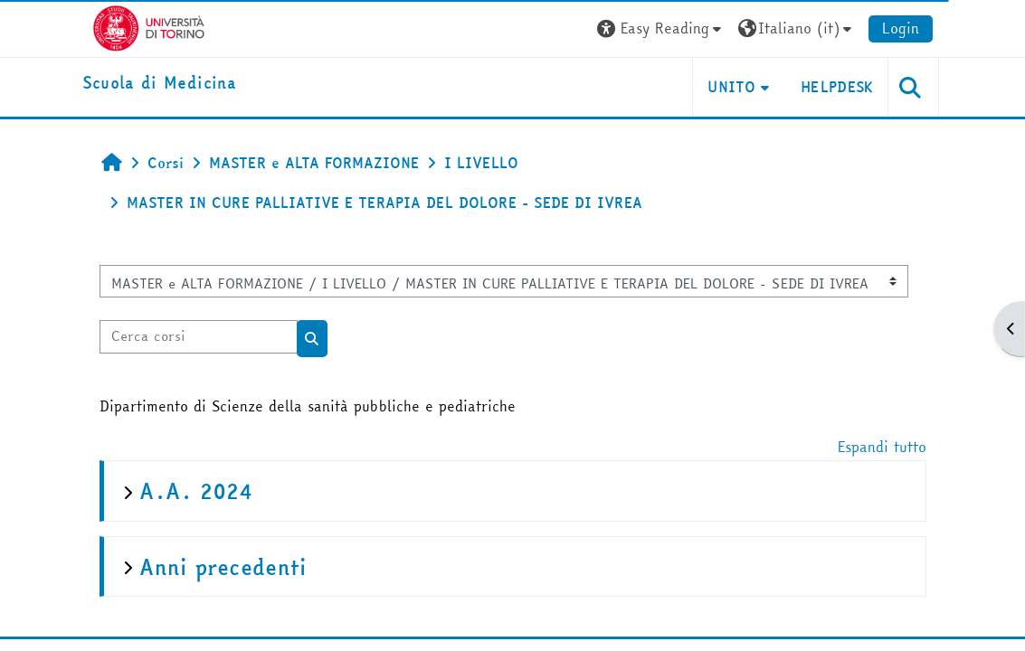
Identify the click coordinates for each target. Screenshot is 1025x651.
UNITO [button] (731, 87)
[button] (661, 28)
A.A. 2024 (196, 491)
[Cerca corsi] (199, 336)
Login (900, 28)
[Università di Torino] (148, 26)
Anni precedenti (223, 567)
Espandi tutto (882, 447)
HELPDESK (837, 87)
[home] (159, 84)
